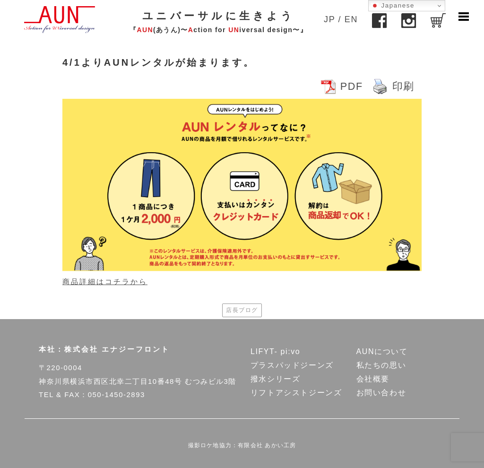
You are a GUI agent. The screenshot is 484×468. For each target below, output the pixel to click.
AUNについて (382, 351)
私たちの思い (381, 365)
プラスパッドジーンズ (292, 365)
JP (329, 19)
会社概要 (372, 379)
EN (351, 19)
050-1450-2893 (116, 394)
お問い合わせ (381, 393)
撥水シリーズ (276, 379)
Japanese (393, 5)
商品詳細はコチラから (104, 281)
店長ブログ (242, 310)
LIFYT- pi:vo (275, 351)
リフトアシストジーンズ (296, 393)
